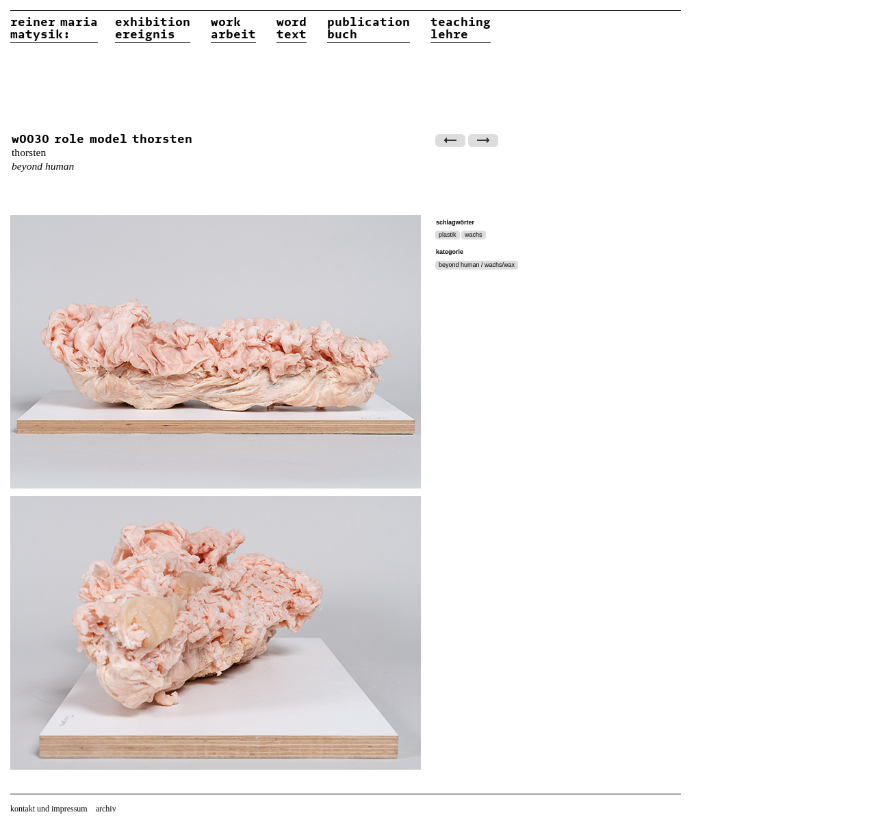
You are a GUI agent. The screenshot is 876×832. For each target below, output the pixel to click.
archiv (106, 809)
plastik (447, 234)
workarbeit (233, 28)
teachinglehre (460, 28)
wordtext (291, 28)
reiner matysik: (54, 28)
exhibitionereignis (152, 28)
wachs (473, 234)
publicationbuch (368, 28)
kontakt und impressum (49, 809)
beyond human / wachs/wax (477, 264)
